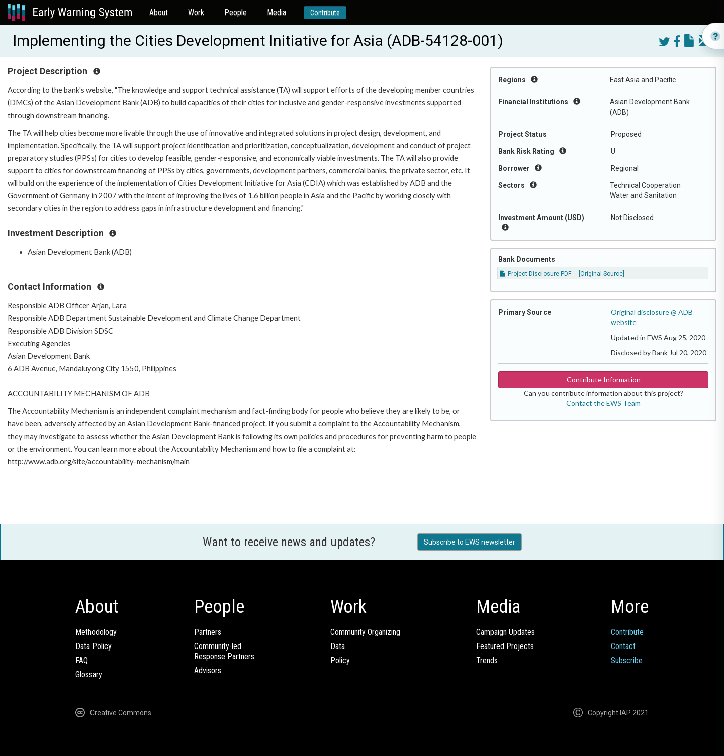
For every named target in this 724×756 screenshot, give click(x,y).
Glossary (88, 674)
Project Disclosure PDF (535, 273)
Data (337, 646)
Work (196, 12)
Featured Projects (505, 646)
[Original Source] (601, 273)
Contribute (325, 13)
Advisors (207, 670)
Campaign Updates (505, 632)
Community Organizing (365, 632)
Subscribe (627, 660)
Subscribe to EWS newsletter (469, 542)
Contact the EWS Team (603, 403)
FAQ (81, 660)
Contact (623, 646)
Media (276, 12)
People (235, 12)
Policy (340, 660)
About (158, 12)
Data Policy (93, 646)
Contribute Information (604, 379)
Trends (487, 660)
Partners (207, 632)
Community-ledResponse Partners (224, 651)
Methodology (96, 632)
